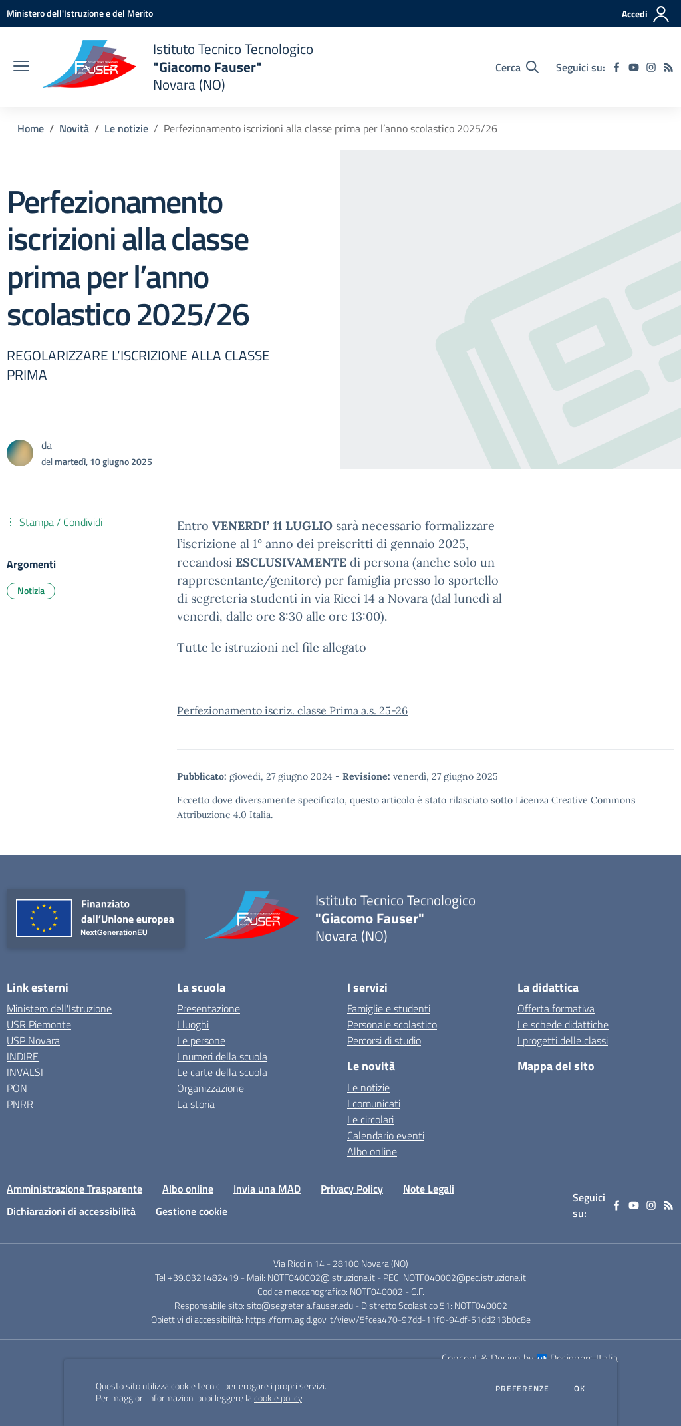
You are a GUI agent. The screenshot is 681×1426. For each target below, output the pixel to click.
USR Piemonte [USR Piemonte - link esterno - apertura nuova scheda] (39, 1024)
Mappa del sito (556, 1066)
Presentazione (208, 1008)
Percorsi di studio (384, 1040)
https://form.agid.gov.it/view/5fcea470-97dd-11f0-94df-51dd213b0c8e (388, 1319)
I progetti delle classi (562, 1040)
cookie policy (278, 1398)
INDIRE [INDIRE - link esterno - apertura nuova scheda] (23, 1056)
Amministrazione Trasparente (74, 1189)
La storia (196, 1104)
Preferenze (522, 1389)
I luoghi (193, 1024)
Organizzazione (210, 1088)
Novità (74, 128)
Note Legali (428, 1189)
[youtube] (634, 67)
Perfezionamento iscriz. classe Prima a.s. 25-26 (292, 710)
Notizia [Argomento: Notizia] (31, 590)
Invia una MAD (267, 1189)
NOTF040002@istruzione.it (321, 1277)
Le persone (201, 1040)
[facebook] (616, 67)
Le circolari (370, 1119)
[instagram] (651, 67)
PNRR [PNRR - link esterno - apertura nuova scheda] (20, 1104)
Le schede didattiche (563, 1024)
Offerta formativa (556, 1008)
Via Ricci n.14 (299, 1263)
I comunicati (373, 1103)
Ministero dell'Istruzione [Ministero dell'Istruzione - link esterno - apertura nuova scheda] (59, 1008)
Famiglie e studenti (388, 1008)
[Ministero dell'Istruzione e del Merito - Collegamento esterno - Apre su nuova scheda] (80, 13)
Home (30, 128)
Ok (580, 1389)
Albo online (372, 1151)
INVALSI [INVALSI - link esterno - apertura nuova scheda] (25, 1072)
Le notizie (126, 128)
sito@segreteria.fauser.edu (300, 1305)
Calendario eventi (385, 1135)
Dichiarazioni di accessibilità (71, 1211)
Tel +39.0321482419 (197, 1277)
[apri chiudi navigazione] (21, 67)
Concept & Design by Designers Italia (530, 1358)
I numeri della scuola (222, 1056)
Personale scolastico (392, 1024)
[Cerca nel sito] (517, 67)
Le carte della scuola (222, 1072)
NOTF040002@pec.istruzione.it (464, 1277)
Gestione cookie (191, 1211)
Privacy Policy (352, 1189)
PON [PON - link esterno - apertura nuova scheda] (17, 1088)
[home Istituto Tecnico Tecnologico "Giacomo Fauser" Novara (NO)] (178, 67)
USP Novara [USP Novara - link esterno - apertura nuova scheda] (33, 1040)
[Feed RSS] (668, 67)
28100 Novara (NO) (370, 1263)
